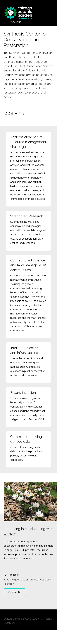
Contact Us (14, 592)
